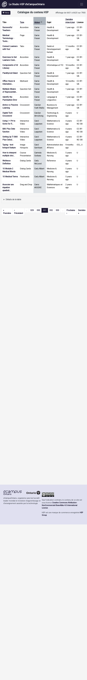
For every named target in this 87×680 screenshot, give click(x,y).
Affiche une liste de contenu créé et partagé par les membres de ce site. (43, 199)
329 (32, 210)
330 (38, 210)
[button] (5, 13)
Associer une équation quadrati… (8, 187)
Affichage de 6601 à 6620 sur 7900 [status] (71, 13)
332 (51, 210)
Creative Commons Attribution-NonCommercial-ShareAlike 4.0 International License (59, 505)
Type (22, 22)
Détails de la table (13, 199)
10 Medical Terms (10, 176)
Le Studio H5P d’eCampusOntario (23, 4)
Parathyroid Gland (9, 73)
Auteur (38, 22)
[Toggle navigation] (81, 4)
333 (57, 210)
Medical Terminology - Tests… (8, 38)
